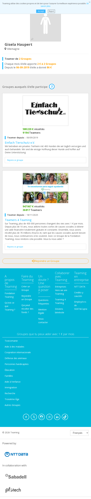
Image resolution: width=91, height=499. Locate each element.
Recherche (10, 393)
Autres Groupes (12, 405)
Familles (9, 375)
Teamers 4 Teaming (18, 220)
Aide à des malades (14, 346)
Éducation (10, 369)
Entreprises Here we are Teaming (61, 290)
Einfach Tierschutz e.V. (20, 142)
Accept (41, 11)
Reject (51, 11)
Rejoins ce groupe (15, 160)
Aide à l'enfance (12, 381)
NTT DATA (79, 286)
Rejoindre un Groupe (45, 261)
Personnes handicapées (17, 364)
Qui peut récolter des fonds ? (27, 309)
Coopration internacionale (18, 352)
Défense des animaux (16, 358)
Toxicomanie (11, 340)
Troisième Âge (12, 399)
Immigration (11, 387)
